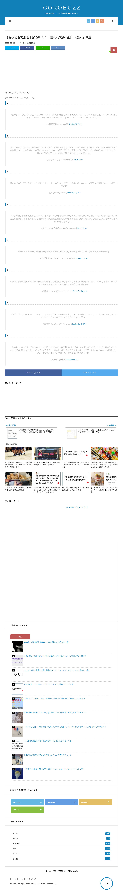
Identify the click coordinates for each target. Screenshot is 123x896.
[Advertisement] (61, 71)
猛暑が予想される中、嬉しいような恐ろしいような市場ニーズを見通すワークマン (55, 712)
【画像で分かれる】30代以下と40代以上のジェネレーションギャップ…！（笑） (54, 769)
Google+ (96, 802)
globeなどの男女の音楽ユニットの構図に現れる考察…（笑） (47, 642)
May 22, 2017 (82, 228)
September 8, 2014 (79, 324)
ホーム (48, 871)
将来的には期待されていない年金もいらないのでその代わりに (47, 755)
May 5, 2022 (78, 160)
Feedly (28, 810)
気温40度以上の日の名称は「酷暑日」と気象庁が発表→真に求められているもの (54, 698)
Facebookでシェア (33, 373)
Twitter (12, 48)
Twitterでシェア (89, 373)
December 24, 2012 (80, 291)
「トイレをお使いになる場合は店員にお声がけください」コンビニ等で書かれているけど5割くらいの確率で (65, 727)
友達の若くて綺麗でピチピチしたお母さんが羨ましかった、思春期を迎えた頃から (55, 656)
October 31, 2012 (75, 124)
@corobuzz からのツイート (77, 507)
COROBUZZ (62, 8)
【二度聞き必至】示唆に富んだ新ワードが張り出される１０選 (47, 741)
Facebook (27, 48)
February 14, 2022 (74, 192)
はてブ (57, 48)
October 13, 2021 (81, 258)
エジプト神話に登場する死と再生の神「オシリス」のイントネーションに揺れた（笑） (57, 670)
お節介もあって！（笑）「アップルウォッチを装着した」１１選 (48, 684)
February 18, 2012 (72, 359)
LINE (42, 48)
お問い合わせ (72, 871)
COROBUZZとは (59, 871)
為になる (32, 43)
